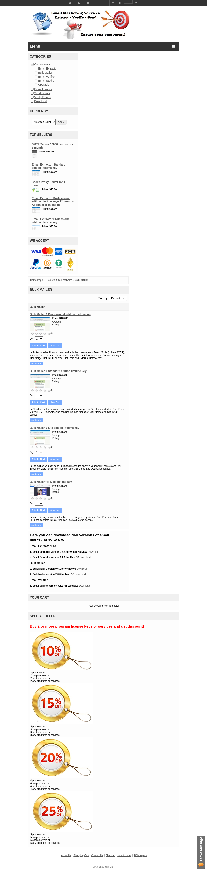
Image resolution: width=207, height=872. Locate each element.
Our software (42, 64)
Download (40, 101)
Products (50, 280)
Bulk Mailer (45, 72)
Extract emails (43, 89)
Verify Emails (42, 97)
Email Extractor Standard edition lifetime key (48, 166)
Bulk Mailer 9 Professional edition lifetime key (60, 314)
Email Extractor (47, 68)
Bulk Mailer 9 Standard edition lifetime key (58, 371)
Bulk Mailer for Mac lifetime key (51, 481)
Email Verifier (46, 76)
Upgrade (43, 84)
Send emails (42, 93)
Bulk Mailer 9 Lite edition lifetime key (54, 427)
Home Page (36, 280)
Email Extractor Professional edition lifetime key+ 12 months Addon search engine (53, 201)
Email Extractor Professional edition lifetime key (51, 220)
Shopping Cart (106, 866)
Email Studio (46, 80)
